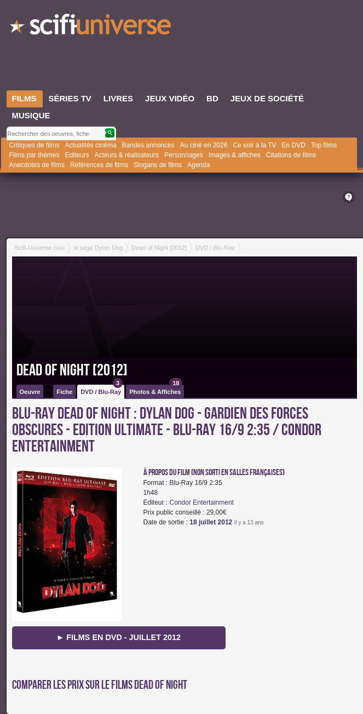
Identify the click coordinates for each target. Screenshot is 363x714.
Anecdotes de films (37, 165)
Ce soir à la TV (254, 145)
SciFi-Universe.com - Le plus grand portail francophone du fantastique (91, 27)
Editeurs (77, 155)
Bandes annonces (148, 145)
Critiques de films (34, 145)
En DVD (294, 145)
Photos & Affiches (155, 390)
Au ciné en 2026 (204, 145)
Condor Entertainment (202, 502)
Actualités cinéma (91, 145)
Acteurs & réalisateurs (127, 155)
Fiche (64, 392)
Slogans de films (158, 165)
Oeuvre (30, 392)
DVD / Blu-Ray (101, 390)
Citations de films (291, 155)
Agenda (198, 165)
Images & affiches (235, 155)
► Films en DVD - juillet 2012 (118, 637)
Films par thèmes (34, 155)
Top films (324, 145)
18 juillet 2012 (210, 522)
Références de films (99, 165)
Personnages (183, 155)
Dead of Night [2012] (72, 370)
